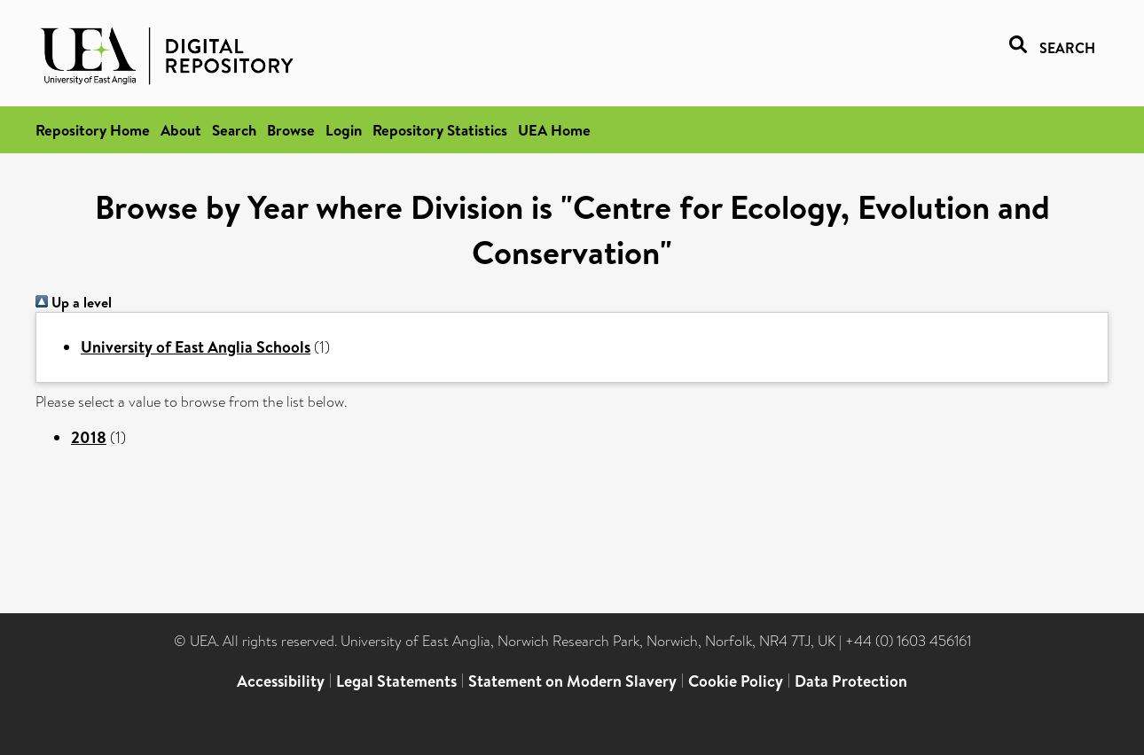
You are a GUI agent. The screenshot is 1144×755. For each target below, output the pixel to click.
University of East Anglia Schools (195, 347)
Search (234, 130)
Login (343, 130)
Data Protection (851, 681)
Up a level (73, 302)
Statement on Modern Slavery (572, 681)
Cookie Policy (735, 681)
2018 (88, 437)
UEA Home (554, 130)
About (181, 130)
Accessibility (281, 681)
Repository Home (92, 130)
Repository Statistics (439, 130)
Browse (291, 130)
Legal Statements (396, 681)
